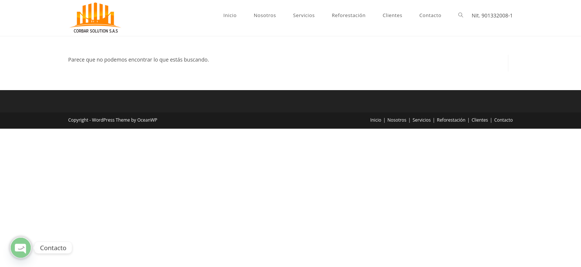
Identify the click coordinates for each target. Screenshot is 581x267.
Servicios (421, 120)
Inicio (375, 120)
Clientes (480, 120)
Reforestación (451, 120)
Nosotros (397, 120)
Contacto (503, 120)
